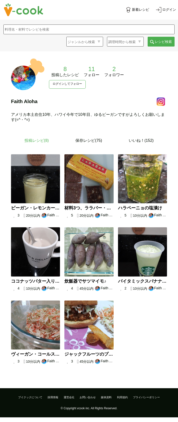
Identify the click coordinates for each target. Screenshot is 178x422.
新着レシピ (140, 10)
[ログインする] (166, 9)
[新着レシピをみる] (137, 9)
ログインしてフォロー (67, 83)
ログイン (169, 10)
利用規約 (122, 397)
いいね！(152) (141, 140)
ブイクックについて (30, 397)
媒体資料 (106, 397)
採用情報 (52, 397)
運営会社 (69, 397)
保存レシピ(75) (88, 140)
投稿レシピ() (36, 140)
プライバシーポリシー (146, 397)
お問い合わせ (88, 397)
